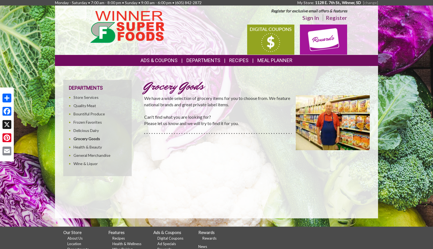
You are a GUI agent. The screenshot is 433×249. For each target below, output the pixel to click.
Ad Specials (166, 244)
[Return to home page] (127, 26)
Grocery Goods (86, 138)
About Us (75, 238)
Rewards (209, 238)
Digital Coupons (170, 238)
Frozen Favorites (87, 122)
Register (336, 17)
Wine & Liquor (85, 163)
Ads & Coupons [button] (159, 60)
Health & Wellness (126, 244)
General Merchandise (91, 155)
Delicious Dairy (86, 130)
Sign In (310, 17)
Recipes (239, 60)
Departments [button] (203, 60)
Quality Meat (84, 105)
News (202, 246)
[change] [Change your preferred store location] (370, 2)
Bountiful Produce (89, 114)
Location (74, 244)
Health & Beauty (87, 147)
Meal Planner (274, 60)
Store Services (86, 97)
